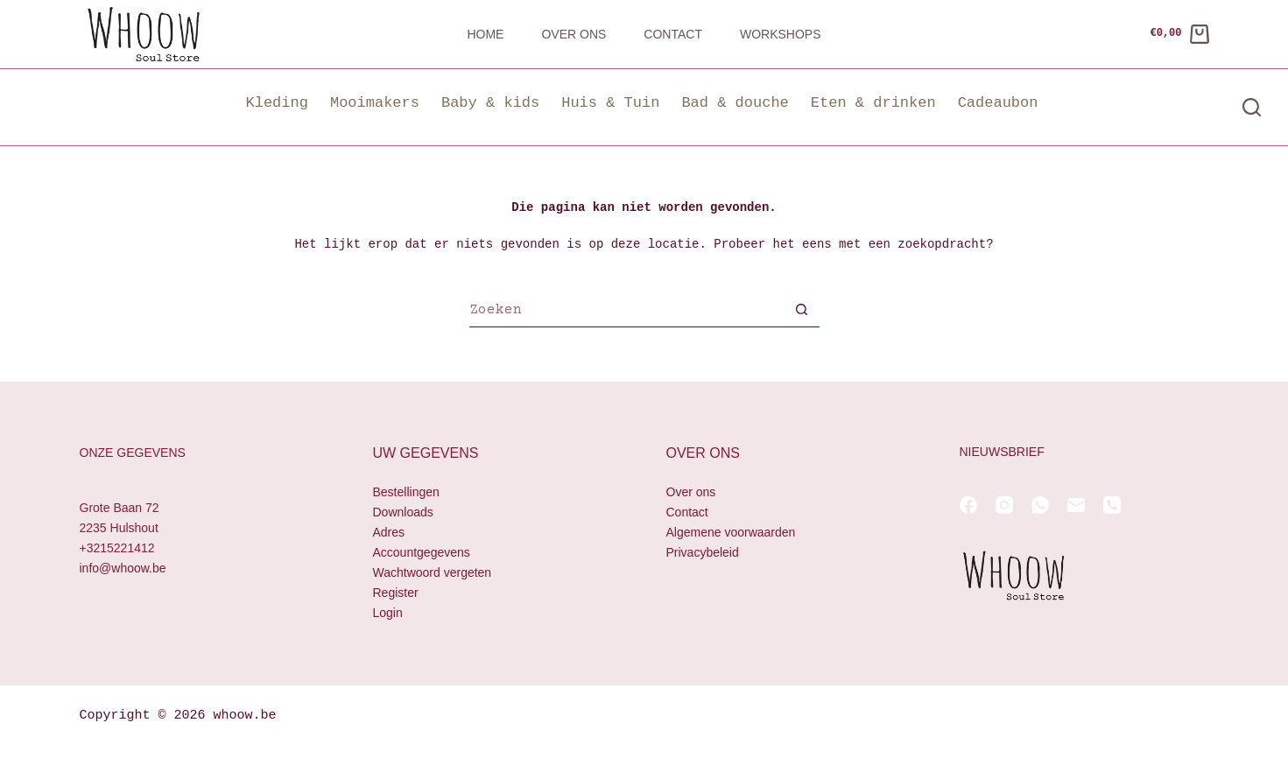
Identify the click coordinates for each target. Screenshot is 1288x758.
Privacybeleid (702, 552)
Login (388, 614)
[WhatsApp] (1040, 505)
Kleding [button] (277, 103)
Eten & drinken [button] (873, 103)
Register (396, 593)
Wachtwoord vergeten (432, 573)
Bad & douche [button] (734, 103)
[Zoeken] (1251, 107)
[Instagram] (1004, 505)
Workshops (780, 34)
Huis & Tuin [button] (610, 103)
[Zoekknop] (802, 311)
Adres (389, 532)
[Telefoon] (1112, 505)
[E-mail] (1076, 505)
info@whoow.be (123, 569)
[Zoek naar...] (627, 311)
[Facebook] (968, 505)
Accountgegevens (421, 552)
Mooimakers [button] (374, 103)
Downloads (403, 512)
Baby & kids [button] (490, 103)
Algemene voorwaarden (731, 532)
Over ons (573, 34)
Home (485, 34)
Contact (673, 34)
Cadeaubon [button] (998, 103)
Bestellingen (406, 492)
